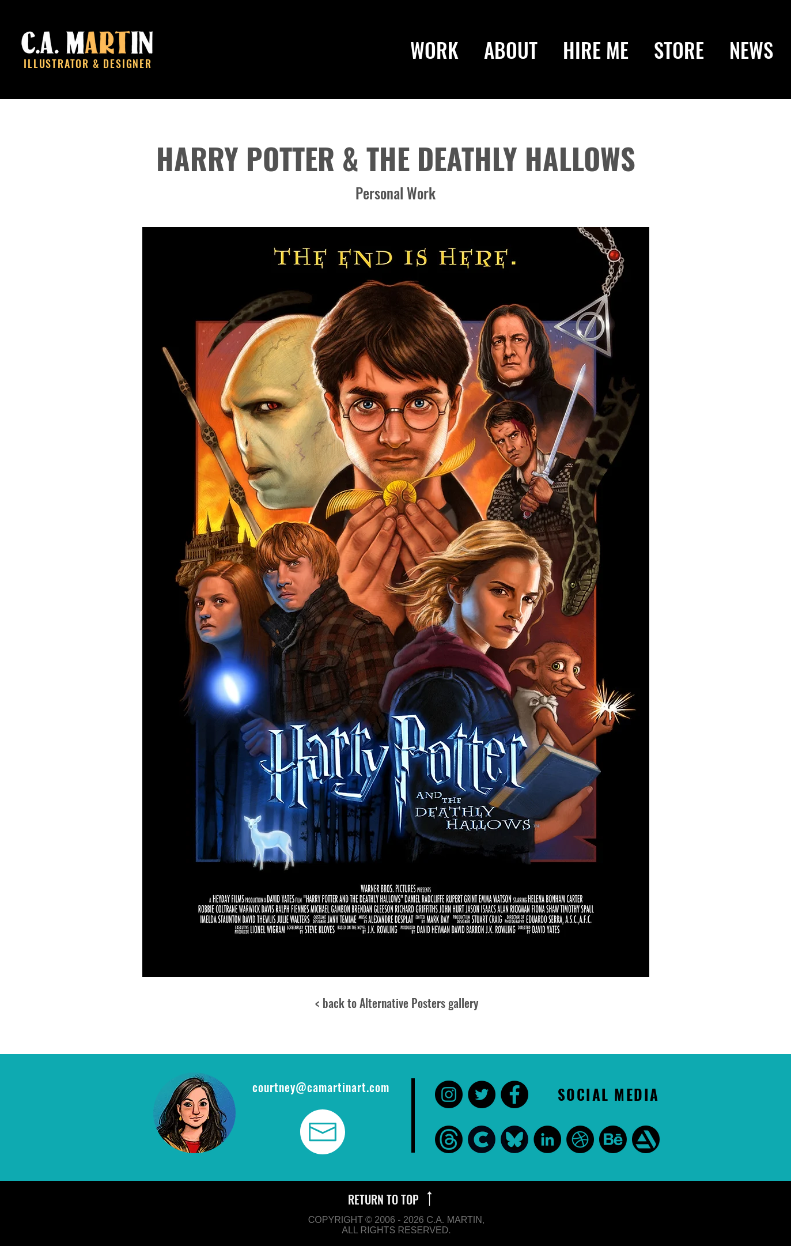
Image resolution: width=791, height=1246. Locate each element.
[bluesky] (514, 1139)
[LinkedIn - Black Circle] (547, 1139)
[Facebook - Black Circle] (514, 1094)
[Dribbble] (580, 1139)
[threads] (449, 1139)
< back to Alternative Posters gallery (396, 1002)
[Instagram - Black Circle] (449, 1094)
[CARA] (481, 1139)
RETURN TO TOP (385, 1199)
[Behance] (613, 1139)
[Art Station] (646, 1139)
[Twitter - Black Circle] (481, 1094)
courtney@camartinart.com (320, 1087)
